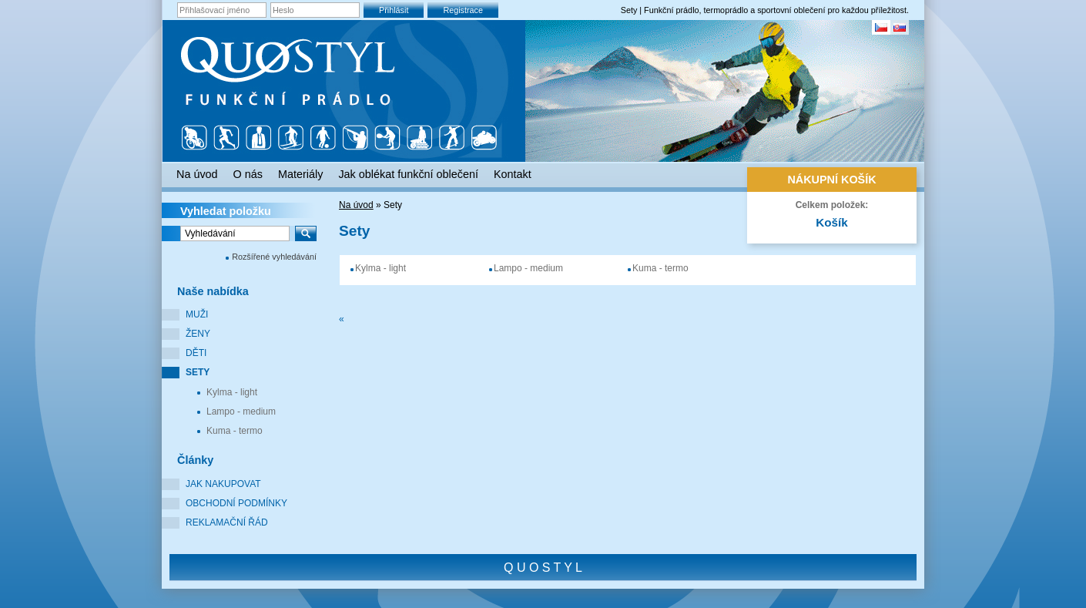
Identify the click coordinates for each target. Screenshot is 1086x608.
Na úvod (356, 205)
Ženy (198, 333)
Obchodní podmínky (236, 503)
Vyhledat (225, 211)
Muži (197, 314)
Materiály (300, 174)
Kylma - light (231, 392)
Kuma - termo (234, 430)
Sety (197, 372)
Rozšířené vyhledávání (274, 256)
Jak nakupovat (223, 484)
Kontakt (512, 174)
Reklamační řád (227, 522)
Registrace (463, 10)
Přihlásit (393, 10)
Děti (196, 353)
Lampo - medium (241, 411)
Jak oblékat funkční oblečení (408, 174)
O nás (248, 174)
